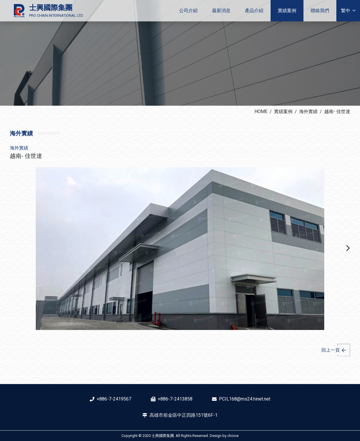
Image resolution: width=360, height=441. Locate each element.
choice (233, 435)
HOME (260, 111)
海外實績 (308, 111)
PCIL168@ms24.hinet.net (244, 399)
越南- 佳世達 (337, 111)
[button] (348, 248)
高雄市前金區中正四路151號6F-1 (183, 415)
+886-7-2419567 (114, 399)
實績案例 (283, 111)
